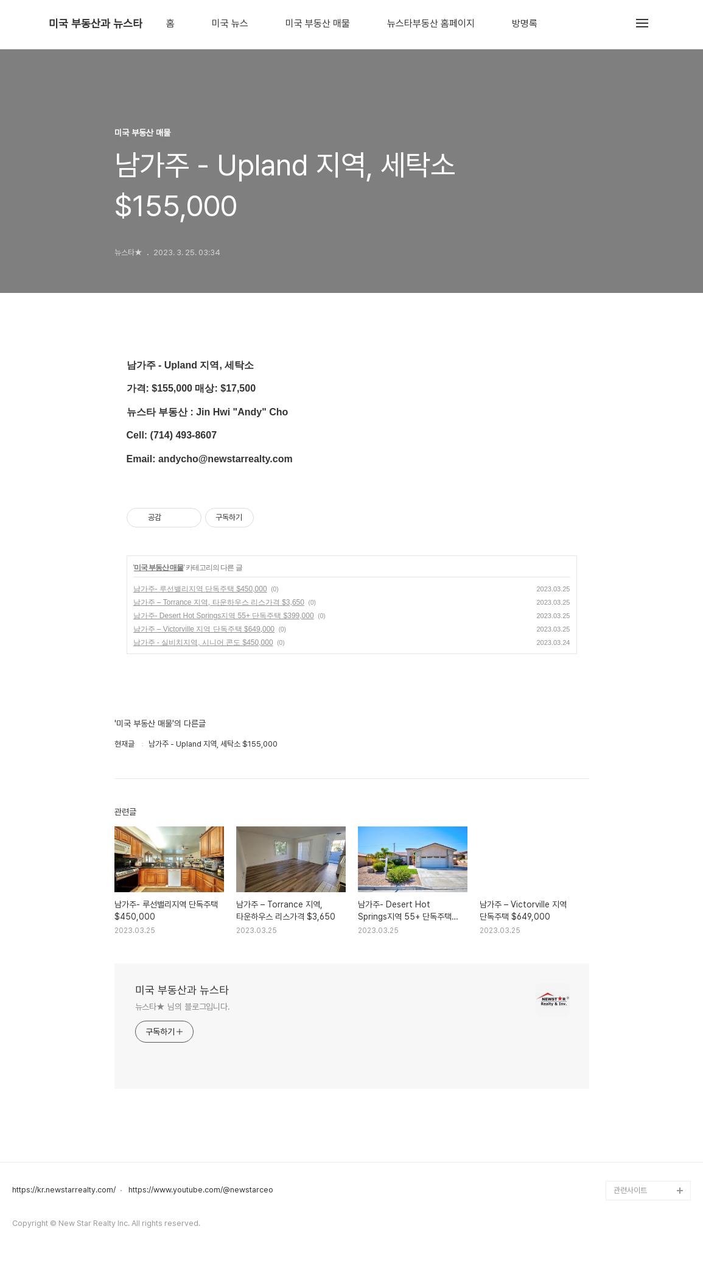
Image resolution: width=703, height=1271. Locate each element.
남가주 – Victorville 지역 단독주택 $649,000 (204, 629)
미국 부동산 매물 (317, 23)
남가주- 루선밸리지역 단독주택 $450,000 (200, 589)
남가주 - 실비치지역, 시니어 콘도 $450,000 (203, 642)
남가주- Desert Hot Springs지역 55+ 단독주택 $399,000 (223, 615)
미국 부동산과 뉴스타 (95, 24)
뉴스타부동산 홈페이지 (431, 23)
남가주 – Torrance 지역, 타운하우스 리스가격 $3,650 (218, 602)
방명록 (524, 23)
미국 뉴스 (230, 23)
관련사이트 (630, 1190)
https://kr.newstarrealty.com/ (64, 1190)
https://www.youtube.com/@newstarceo (200, 1190)
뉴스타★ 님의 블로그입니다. (183, 1007)
